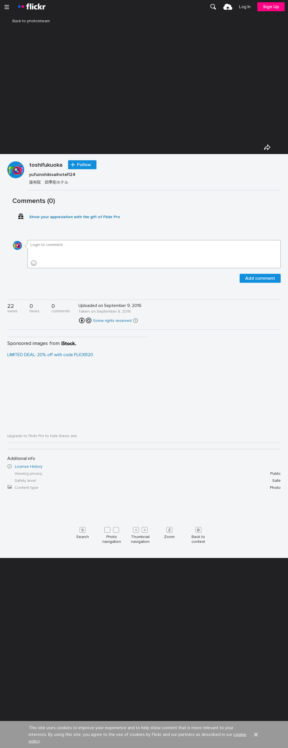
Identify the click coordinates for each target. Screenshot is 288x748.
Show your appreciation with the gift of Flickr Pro (74, 364)
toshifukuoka (45, 312)
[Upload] (227, 6)
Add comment (260, 425)
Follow (84, 312)
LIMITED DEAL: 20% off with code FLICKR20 (50, 502)
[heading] (32, 6)
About (11, 742)
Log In (245, 7)
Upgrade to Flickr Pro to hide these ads (42, 583)
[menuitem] (213, 6)
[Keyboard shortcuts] (144, 681)
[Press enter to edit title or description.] (154, 326)
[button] (135, 468)
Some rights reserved (112, 467)
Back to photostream (28, 21)
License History (28, 613)
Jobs (149, 742)
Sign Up (271, 7)
